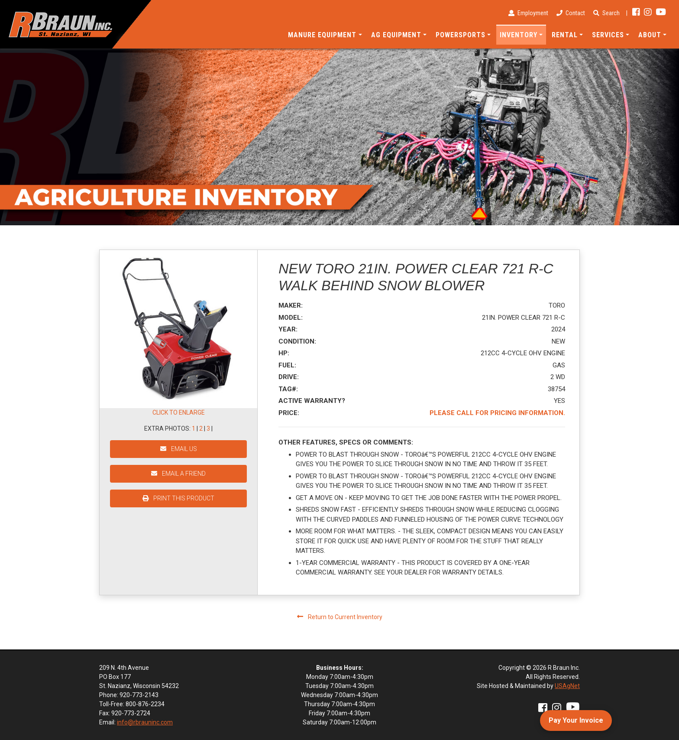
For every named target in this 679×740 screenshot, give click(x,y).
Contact (570, 13)
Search (606, 13)
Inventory (518, 35)
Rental (565, 35)
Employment (528, 13)
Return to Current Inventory (339, 616)
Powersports (460, 35)
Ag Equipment (396, 35)
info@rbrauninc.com (145, 722)
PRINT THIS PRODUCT (178, 498)
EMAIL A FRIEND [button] (178, 473)
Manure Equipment (322, 35)
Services (608, 35)
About (649, 35)
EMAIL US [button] (178, 448)
